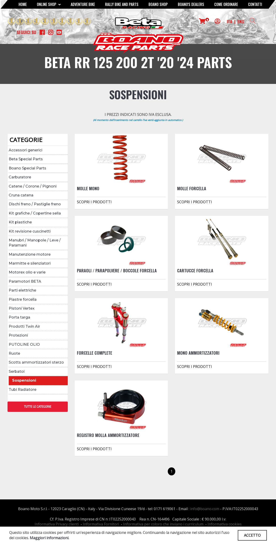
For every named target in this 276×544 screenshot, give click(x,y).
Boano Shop (158, 4)
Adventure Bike (83, 4)
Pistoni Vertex (22, 308)
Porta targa (19, 317)
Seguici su (26, 32)
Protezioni (18, 335)
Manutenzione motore (30, 254)
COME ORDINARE (226, 4)
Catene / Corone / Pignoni (33, 186)
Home (23, 4)
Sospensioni (24, 380)
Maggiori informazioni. (49, 537)
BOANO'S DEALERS (191, 4)
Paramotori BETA (25, 281)
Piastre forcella (23, 299)
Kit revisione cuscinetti (30, 231)
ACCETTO (252, 535)
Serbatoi (16, 371)
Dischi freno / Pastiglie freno (35, 204)
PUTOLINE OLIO (24, 344)
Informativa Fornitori (101, 524)
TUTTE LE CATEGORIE (37, 406)
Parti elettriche (22, 290)
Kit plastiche (20, 222)
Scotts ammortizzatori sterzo (36, 362)
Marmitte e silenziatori (30, 263)
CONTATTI (255, 4)
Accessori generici (25, 150)
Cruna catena (21, 195)
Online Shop (49, 4)
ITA (229, 21)
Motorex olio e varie (27, 272)
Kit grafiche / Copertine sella (35, 213)
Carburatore (20, 177)
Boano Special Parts (27, 168)
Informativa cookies (225, 524)
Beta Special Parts (26, 159)
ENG (241, 21)
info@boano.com (204, 508)
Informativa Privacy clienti (57, 524)
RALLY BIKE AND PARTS (121, 4)
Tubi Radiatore (22, 389)
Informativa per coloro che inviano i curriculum (163, 524)
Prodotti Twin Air (24, 326)
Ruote (14, 353)
